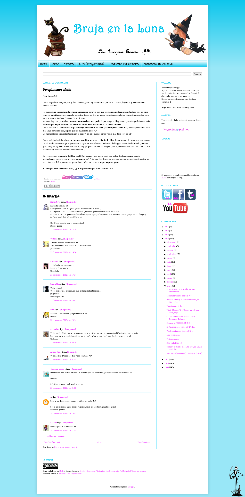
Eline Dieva (55, 202)
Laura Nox (55, 284)
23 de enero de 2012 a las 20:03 (63, 300)
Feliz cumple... (173, 339)
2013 (167, 235)
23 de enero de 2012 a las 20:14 (63, 320)
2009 (167, 367)
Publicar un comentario (56, 436)
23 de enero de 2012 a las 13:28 (63, 229)
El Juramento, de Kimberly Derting (181, 327)
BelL (61, 471)
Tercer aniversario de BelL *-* (179, 296)
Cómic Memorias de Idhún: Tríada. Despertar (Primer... (181, 317)
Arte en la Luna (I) (174, 343)
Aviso (53, 182)
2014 (167, 230)
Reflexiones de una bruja (158, 63)
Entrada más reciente (52, 442)
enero (169, 286)
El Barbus (54, 329)
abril (169, 274)
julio (169, 262)
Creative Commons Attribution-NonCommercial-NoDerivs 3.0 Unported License (113, 471)
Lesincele (54, 261)
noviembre (171, 246)
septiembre (172, 254)
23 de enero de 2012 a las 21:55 (63, 388)
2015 (167, 227)
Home (43, 63)
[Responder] (71, 202)
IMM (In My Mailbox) (91, 63)
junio (169, 266)
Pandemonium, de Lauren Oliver (180, 331)
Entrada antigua (143, 442)
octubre (170, 250)
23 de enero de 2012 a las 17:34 (63, 275)
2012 (167, 238)
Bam (52, 309)
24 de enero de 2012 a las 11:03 (63, 430)
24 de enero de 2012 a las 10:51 (63, 413)
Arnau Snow (55, 352)
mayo (169, 270)
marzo (170, 278)
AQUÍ (164, 178)
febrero (170, 282)
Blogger (131, 487)
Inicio (99, 442)
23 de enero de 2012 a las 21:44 (63, 360)
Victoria (54, 239)
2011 (167, 359)
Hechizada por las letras (124, 63)
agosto (170, 258)
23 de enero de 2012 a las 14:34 (63, 252)
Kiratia (53, 422)
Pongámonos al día (174, 306)
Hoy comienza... (173, 335)
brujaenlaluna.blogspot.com (70, 474)
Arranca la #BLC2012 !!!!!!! (178, 323)
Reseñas (69, 63)
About (55, 63)
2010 (167, 363)
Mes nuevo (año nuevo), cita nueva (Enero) (184, 353)
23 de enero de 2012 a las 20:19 (63, 343)
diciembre (171, 242)
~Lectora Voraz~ (57, 369)
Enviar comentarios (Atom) (65, 447)
